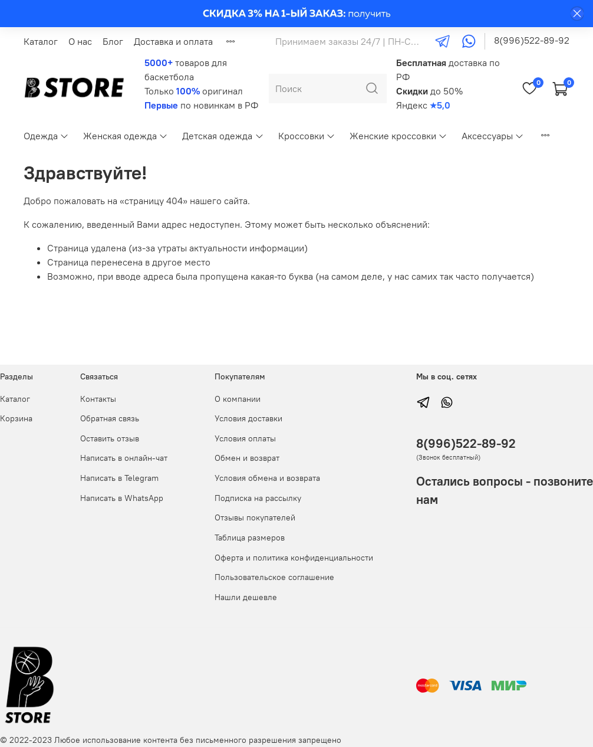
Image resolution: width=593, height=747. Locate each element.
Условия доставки (248, 418)
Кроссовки (306, 136)
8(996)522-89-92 (531, 40)
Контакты (98, 399)
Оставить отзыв (109, 438)
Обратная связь (109, 418)
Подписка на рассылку (258, 498)
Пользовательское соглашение (274, 577)
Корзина (16, 418)
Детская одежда (222, 136)
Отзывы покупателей (255, 517)
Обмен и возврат (247, 458)
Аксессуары (493, 136)
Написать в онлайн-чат (123, 458)
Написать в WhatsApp (121, 498)
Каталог (41, 41)
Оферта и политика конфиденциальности (294, 557)
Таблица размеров (250, 537)
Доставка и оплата (173, 41)
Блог (113, 41)
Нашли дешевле (246, 597)
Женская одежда (125, 136)
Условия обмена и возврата (267, 478)
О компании (238, 399)
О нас (80, 41)
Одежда (46, 136)
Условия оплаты (245, 438)
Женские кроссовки (398, 136)
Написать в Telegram (119, 478)
